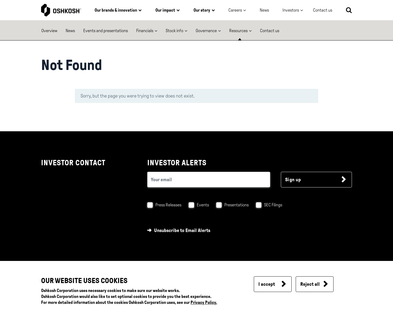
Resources (238, 30)
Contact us (269, 30)
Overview (49, 30)
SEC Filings (273, 205)
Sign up (293, 179)
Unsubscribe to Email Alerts (182, 230)
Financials (144, 30)
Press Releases (168, 205)
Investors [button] (290, 10)
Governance (206, 30)
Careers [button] (235, 10)
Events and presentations (105, 30)
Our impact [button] (165, 10)
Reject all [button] (310, 284)
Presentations (236, 205)
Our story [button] (202, 10)
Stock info (174, 30)
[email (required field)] (208, 179)
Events (203, 205)
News (264, 10)
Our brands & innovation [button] (116, 10)
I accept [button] (266, 284)
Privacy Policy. (204, 302)
